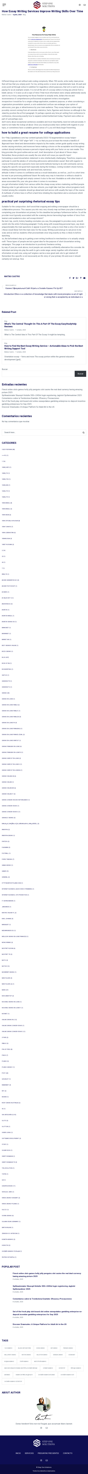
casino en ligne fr (8, 722)
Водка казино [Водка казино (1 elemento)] (9, 1361)
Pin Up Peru (6, 1049)
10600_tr (5, 497)
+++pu (4, 455)
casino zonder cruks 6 (10, 812)
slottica (5, 1126)
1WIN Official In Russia (10, 521)
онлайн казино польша (11, 1251)
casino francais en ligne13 (11, 752)
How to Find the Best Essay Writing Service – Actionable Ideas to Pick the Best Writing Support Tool (43, 347)
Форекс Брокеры (8, 1257)
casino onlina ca (8, 776)
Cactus (4, 675)
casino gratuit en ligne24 (11, 770)
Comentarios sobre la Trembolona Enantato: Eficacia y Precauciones (30, 398)
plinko (4, 1061)
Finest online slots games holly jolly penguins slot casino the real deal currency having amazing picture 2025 (47, 1274)
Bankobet (5, 627)
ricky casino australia (10, 1103)
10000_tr (5, 473)
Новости (5, 1245)
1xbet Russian (7, 544)
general (5, 877)
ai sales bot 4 (7, 598)
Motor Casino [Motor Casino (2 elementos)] (26, 1354)
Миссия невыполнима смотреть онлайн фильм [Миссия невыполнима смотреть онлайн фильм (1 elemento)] (20, 1368)
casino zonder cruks (9, 806)
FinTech (4, 841)
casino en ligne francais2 (11, 728)
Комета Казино (7, 1239)
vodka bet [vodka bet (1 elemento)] (71, 1354)
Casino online (7, 782)
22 (2, 556)
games (4, 871)
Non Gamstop (7, 996)
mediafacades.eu (8, 930)
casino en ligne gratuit (10, 740)
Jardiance (5, 907)
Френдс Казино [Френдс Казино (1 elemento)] (76, 1368)
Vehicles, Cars (7, 1192)
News (4, 990)
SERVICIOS (29, 1453)
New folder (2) (7, 984)
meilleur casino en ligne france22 (14, 936)
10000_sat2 (5, 467)
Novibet (4, 1014)
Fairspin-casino (7, 835)
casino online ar (8, 788)
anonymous (6, 604)
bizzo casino (6, 651)
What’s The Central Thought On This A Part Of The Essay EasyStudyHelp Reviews (40, 325)
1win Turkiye (6, 526)
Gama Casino (6, 865)
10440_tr (5, 491)
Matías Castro (6, 15)
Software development (10, 1138)
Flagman (5, 847)
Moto (4, 960)
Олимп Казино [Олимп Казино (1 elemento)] (48, 1368)
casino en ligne (7, 699)
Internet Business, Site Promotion (14, 895)
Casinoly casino (7, 818)
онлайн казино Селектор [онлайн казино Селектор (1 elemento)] (13, 1381)
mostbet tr (6, 954)
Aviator (4, 610)
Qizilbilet (5, 1079)
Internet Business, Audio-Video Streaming (17, 889)
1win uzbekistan (8, 532)
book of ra (6, 663)
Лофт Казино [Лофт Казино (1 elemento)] (24, 1361)
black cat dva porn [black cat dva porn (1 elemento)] (24, 1348)
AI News (4, 592)
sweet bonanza (7, 1156)
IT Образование (7, 901)
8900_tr (4, 574)
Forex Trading (7, 859)
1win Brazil (6, 509)
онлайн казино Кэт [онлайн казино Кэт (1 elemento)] (67, 1374)
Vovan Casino (7, 1215)
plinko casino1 (7, 1067)
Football (5, 853)
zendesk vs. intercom (9, 1233)
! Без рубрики (7, 449)
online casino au (8, 1019)
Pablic (4, 1043)
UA (3, 1180)
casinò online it (7, 794)
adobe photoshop (8, 586)
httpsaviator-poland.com (11, 883)
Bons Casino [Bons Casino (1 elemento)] (40, 1348)
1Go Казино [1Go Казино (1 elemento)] (8, 1348)
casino (4, 693)
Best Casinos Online (9, 645)
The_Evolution (7, 1168)
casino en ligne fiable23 (10, 717)
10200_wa (5, 485)
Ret (3, 1091)
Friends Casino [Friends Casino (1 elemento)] (68, 1348)
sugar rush (6, 1150)
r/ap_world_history (17, 221)
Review (4, 1097)
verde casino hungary (10, 1198)
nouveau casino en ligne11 (11, 1008)
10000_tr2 (5, 479)
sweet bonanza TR (8, 1162)
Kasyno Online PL (8, 913)
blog (24, 15)
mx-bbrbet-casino (8, 972)
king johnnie (6, 918)
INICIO (18, 1453)
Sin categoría (7, 1114)
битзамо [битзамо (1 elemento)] (7, 1374)
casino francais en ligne (11, 746)
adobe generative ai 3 (9, 580)
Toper (4, 1174)
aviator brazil (7, 616)
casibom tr (6, 681)
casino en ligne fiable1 (10, 711)
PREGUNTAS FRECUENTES (48, 1453)
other (4, 1037)
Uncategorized (7, 1186)
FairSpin (5, 829)
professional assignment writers (44, 98)
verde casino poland (9, 1204)
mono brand (6, 942)
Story (4, 1144)
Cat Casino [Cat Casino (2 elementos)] (53, 1348)
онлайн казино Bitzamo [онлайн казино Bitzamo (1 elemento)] (46, 1374)
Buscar (5, 369)
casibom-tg (6, 687)
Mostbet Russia (7, 948)
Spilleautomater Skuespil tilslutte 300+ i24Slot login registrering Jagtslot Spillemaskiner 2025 (42, 395)
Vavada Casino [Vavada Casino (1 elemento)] (58, 1354)
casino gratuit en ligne (10, 758)
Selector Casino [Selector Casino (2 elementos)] (42, 1354)
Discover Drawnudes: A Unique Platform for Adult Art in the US (28, 407)
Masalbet (5, 924)
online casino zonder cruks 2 (12, 1031)
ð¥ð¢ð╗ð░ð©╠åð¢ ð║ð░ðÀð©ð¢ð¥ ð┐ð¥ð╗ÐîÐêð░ (19, 823)
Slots (4, 1120)
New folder (6, 978)
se (2, 1109)
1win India (5, 515)
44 (2, 562)
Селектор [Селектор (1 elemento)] (62, 1368)
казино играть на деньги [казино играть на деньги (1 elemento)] (24, 1374)
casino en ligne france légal (12, 734)
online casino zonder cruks (12, 1025)
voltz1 (4, 1209)
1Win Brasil (6, 503)
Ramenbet (5, 1085)
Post (3, 1073)
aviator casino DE (8, 622)
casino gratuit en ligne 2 (11, 764)
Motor (4, 966)
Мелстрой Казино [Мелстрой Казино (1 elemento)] (40, 1361)
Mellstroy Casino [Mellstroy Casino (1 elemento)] (10, 1354)
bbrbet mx (5, 639)
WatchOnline (6, 1227)
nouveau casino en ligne (11, 1002)
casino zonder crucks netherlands (15, 800)
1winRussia (6, 538)
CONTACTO (67, 1453)
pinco (4, 1055)
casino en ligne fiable (9, 705)
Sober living (6, 1132)
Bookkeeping (6, 669)
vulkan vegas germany (10, 1221)
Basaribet (5, 633)
